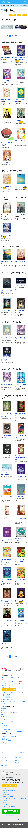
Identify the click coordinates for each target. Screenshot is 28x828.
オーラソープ (5, 723)
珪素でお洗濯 (5, 716)
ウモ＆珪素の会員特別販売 (8, 689)
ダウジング (4, 765)
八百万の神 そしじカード (8, 740)
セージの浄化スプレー (7, 729)
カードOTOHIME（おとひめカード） (11, 746)
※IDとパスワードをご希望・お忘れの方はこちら (14, 692)
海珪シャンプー (6, 714)
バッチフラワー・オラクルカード (10, 736)
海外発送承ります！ (8, 796)
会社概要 (5, 802)
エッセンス (4, 757)
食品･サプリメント (20, 760)
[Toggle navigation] (25, 2)
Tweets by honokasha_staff (14, 819)
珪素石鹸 (4, 708)
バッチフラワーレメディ (8, 721)
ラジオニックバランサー (8, 685)
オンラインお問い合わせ (9, 785)
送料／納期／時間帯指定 (9, 790)
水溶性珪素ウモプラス (7, 687)
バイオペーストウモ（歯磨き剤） (10, 712)
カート (18, 14)
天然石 (17, 763)
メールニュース (7, 804)
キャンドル (4, 760)
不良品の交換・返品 (8, 794)
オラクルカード (5, 755)
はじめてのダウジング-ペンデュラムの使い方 (13, 731)
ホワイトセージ (6, 727)
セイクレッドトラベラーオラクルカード (12, 683)
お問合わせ (12, 14)
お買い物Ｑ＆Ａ (7, 792)
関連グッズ (18, 36)
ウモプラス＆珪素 (19, 752)
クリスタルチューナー (7, 725)
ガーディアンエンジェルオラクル (10, 681)
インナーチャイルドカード (8, 738)
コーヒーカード (6, 748)
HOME (2, 752)
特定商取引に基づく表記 (9, 806)
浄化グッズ (18, 757)
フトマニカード (6, 742)
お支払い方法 (6, 788)
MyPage (24, 14)
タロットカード (19, 755)
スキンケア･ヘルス (6, 763)
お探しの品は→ (6, 2)
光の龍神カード (6, 744)
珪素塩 (3, 710)
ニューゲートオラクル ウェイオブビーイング (13, 677)
